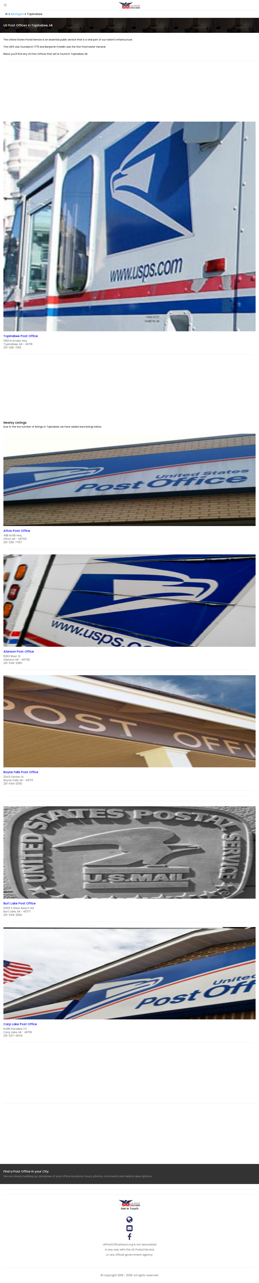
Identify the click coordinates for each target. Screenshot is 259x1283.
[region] (129, 93)
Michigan (17, 14)
